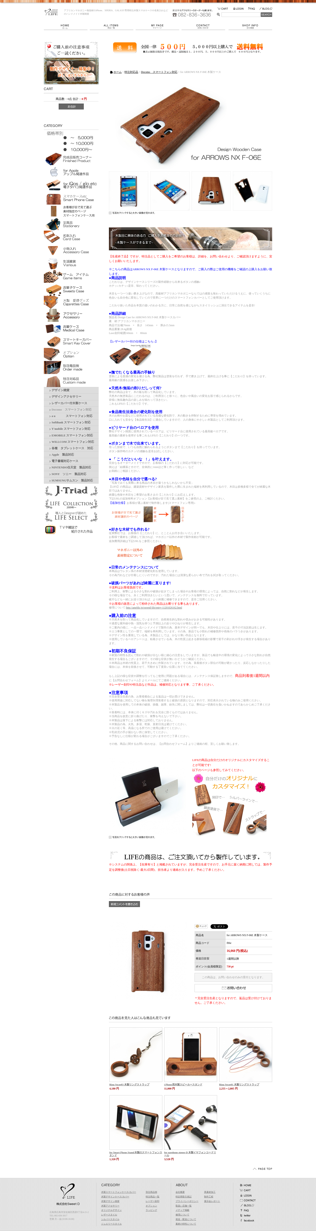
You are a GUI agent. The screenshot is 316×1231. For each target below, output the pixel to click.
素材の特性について (186, 1224)
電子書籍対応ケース (65, 461)
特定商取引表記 (184, 1196)
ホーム (67, 26)
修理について (182, 1214)
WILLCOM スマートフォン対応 (73, 441)
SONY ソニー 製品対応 (69, 474)
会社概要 (250, 26)
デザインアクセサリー (66, 396)
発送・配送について (186, 1219)
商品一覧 (113, 26)
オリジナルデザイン (111, 1210)
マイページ (159, 26)
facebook (247, 1220)
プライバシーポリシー (187, 1201)
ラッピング (151, 1210)
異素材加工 (210, 1192)
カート (245, 1190)
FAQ (253, 9)
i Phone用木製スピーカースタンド (183, 1084)
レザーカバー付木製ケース (69, 403)
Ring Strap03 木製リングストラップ (129, 1084)
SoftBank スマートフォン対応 (71, 422)
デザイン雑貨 (60, 390)
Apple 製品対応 (63, 454)
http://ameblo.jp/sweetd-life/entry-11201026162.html (154, 607)
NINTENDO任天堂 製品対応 (71, 467)
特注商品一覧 (152, 1196)
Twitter (245, 1215)
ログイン (245, 1195)
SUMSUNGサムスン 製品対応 (72, 480)
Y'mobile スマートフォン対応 (71, 428)
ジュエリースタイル (111, 1224)
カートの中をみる (225, 9)
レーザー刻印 (152, 1201)
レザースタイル (109, 1214)
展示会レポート (212, 1201)
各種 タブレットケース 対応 (72, 448)
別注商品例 (151, 1192)
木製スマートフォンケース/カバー (118, 1192)
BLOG (265, 9)
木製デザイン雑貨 (110, 1201)
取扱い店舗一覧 (184, 1205)
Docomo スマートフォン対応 (72, 409)
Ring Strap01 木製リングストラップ (239, 1084)
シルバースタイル (110, 1219)
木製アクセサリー (110, 1205)
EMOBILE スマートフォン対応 (72, 435)
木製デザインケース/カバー (115, 1196)
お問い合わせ (205, 26)
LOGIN (240, 9)
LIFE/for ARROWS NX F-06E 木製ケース (51, 12)
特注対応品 (131, 72)
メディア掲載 (182, 1210)
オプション (151, 1205)
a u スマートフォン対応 (72, 416)
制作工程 (208, 1196)
